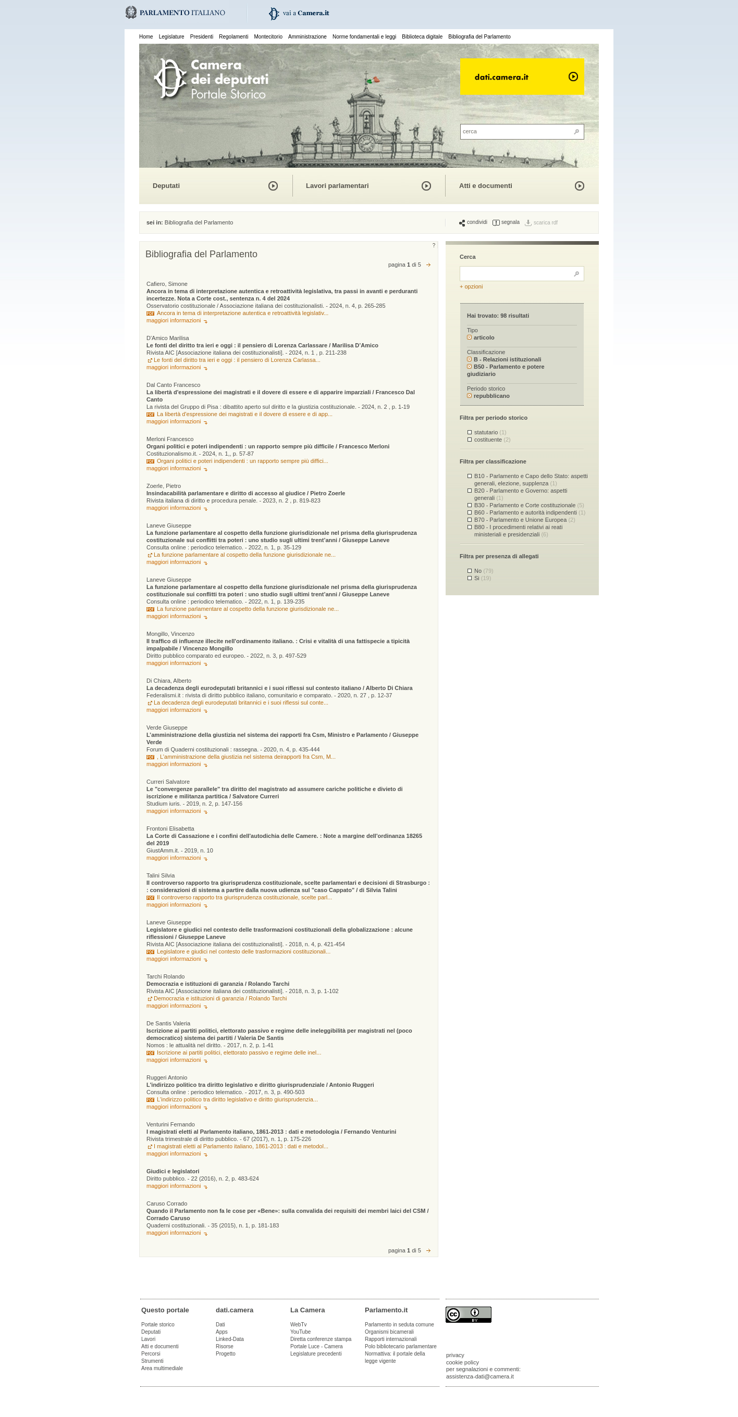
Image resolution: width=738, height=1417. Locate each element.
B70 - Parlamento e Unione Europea (524, 519)
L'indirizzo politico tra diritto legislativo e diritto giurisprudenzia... (237, 1099)
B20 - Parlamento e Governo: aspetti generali (521, 494)
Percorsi (151, 1354)
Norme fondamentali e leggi (364, 37)
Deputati (166, 186)
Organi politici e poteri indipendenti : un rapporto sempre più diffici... (242, 461)
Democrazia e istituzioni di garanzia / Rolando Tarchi (220, 998)
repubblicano (488, 395)
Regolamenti (233, 37)
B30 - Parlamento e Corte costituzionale (529, 505)
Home (146, 37)
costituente (492, 439)
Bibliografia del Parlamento (479, 37)
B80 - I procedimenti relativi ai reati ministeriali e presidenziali (518, 530)
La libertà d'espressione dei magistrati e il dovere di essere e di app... (245, 414)
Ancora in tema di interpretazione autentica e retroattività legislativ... (242, 313)
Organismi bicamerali (389, 1332)
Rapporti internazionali (391, 1339)
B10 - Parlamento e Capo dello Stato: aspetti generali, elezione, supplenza (531, 479)
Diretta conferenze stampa (320, 1339)
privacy (455, 1355)
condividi (473, 222)
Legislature (172, 37)
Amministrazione (307, 37)
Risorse (224, 1346)
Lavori (148, 1339)
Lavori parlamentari (337, 186)
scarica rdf (546, 222)
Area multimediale (162, 1368)
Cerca (468, 257)
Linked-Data (230, 1339)
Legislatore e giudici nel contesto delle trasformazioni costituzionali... (243, 951)
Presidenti (201, 37)
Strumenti (152, 1361)
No (484, 570)
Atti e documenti (485, 186)
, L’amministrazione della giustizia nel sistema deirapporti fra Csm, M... (246, 757)
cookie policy (462, 1362)
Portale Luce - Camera (316, 1346)
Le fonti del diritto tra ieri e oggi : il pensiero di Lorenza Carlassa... (237, 360)
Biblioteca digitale (422, 37)
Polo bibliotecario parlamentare (401, 1346)
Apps (222, 1332)
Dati (220, 1324)
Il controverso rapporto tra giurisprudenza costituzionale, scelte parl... (244, 897)
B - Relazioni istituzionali (504, 359)
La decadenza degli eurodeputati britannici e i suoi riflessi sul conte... (241, 702)
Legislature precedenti (315, 1354)
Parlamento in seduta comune (399, 1324)
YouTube (300, 1332)
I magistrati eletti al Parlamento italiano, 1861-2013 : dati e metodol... (241, 1146)
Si (482, 578)
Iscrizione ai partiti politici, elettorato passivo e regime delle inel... (239, 1052)
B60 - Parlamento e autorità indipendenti (529, 512)
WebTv (298, 1324)
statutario (490, 432)
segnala (506, 222)
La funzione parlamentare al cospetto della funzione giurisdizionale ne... (245, 554)
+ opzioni (471, 286)
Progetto (226, 1354)
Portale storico (158, 1324)
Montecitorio (268, 37)
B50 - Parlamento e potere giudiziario (506, 370)
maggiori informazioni (173, 320)
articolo (481, 337)
